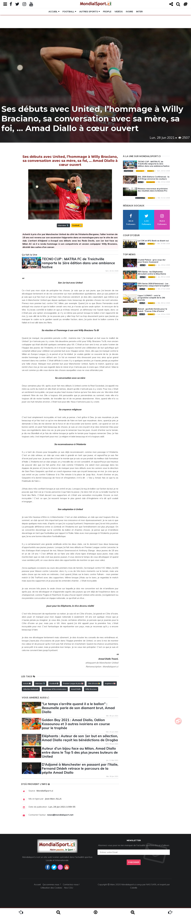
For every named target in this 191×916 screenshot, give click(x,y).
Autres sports (88, 11)
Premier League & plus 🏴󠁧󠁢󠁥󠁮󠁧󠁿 (73, 683)
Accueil (52, 11)
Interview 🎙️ (63, 225)
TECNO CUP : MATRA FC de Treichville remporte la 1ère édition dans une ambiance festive (78, 263)
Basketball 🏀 (151, 182)
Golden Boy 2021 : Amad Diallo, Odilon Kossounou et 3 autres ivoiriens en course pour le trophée (76, 724)
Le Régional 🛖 (128, 171)
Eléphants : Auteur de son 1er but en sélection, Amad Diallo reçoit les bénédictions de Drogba (80, 738)
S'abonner (133, 862)
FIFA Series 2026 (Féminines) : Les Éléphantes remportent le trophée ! (154, 284)
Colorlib (133, 887)
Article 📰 (27, 683)
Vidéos (119, 11)
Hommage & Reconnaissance (54, 689)
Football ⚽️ (77, 225)
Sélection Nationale (30, 689)
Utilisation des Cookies (51, 887)
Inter (139, 11)
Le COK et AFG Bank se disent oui (153, 240)
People (107, 11)
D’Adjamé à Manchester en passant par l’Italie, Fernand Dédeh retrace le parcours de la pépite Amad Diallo (80, 768)
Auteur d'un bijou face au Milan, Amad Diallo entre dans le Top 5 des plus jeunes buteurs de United (80, 752)
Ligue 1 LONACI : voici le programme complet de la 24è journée (151, 297)
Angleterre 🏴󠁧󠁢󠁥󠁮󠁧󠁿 (110, 683)
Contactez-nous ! (71, 884)
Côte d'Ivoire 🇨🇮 (94, 683)
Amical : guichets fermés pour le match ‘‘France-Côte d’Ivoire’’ (152, 310)
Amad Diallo (76, 689)
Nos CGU (68, 887)
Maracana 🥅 (140, 171)
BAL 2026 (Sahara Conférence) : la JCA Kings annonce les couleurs (153, 177)
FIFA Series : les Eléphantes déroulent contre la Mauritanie (152, 272)
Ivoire (129, 11)
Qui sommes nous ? (52, 884)
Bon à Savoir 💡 (140, 198)
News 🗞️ (140, 182)
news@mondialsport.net (60, 814)
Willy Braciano (91, 689)
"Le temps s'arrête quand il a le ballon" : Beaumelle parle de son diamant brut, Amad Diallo (78, 708)
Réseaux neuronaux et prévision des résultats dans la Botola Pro (153, 189)
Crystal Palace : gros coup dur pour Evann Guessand (152, 261)
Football (68, 11)
